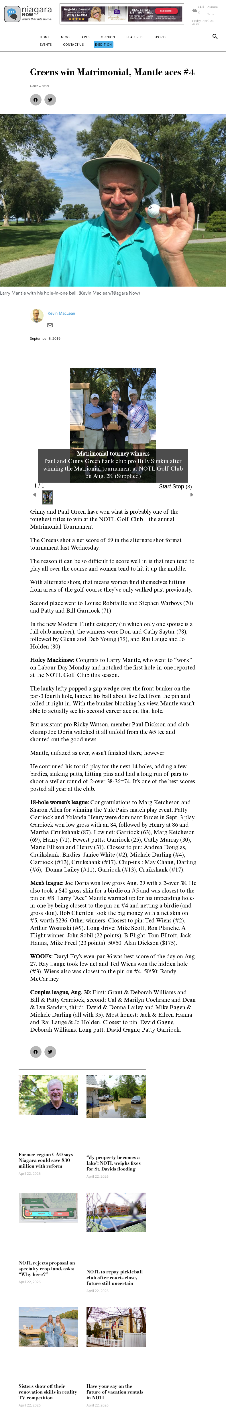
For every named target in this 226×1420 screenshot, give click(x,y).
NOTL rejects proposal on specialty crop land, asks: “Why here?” (47, 1268)
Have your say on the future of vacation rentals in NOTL (115, 1392)
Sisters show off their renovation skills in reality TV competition (48, 1392)
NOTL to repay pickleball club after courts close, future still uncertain (115, 1277)
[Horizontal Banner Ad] (122, 14)
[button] (215, 38)
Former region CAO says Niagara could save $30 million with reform (46, 1160)
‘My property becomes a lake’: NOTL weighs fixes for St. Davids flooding (114, 1163)
